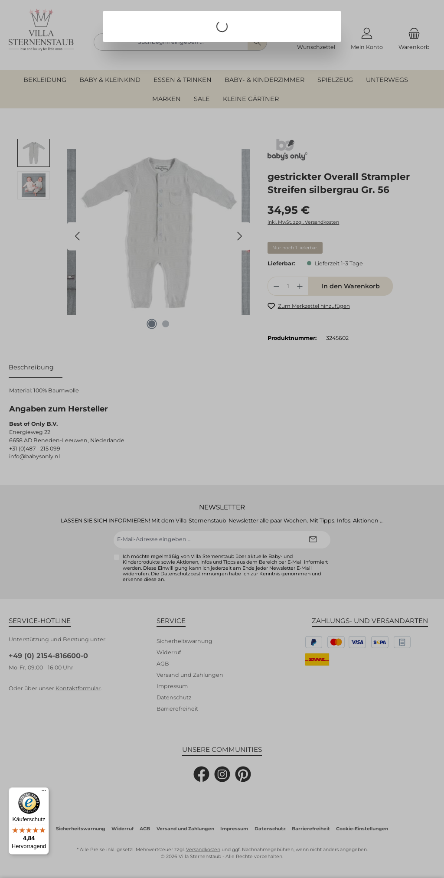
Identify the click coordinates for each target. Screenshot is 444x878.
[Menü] (44, 792)
